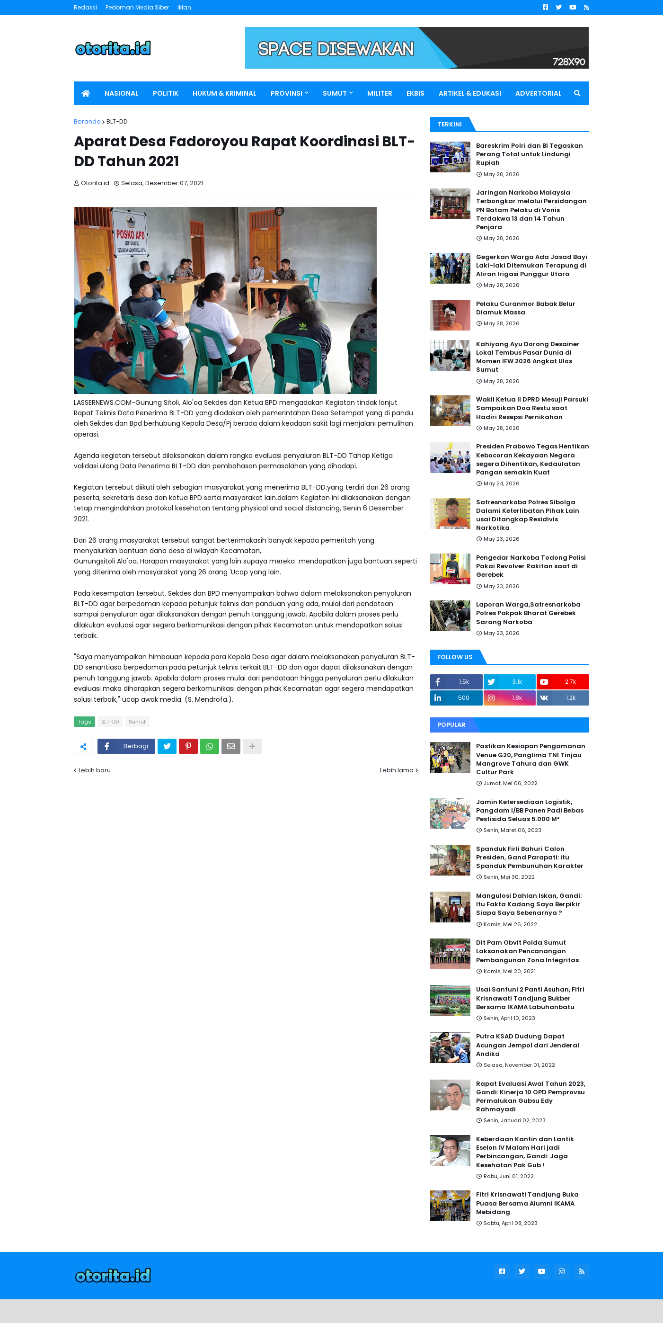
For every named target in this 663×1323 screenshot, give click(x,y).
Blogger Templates (139, 1310)
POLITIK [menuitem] (165, 93)
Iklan (184, 7)
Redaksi (85, 7)
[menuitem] (85, 93)
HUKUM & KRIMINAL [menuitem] (224, 93)
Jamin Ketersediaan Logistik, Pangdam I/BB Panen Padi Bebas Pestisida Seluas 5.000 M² (529, 810)
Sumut (137, 721)
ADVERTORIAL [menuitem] (538, 93)
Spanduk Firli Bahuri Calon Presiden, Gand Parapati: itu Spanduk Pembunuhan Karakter (529, 857)
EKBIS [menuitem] (415, 93)
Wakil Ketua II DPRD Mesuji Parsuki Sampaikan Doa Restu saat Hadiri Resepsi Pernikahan (532, 408)
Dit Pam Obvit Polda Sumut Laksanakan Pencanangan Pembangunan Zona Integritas (527, 951)
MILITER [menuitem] (379, 93)
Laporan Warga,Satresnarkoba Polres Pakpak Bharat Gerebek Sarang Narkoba (528, 613)
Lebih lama (397, 770)
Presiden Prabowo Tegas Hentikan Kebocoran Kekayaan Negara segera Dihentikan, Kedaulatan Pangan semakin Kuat (532, 459)
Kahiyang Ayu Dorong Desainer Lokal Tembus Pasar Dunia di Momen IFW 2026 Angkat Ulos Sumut (528, 357)
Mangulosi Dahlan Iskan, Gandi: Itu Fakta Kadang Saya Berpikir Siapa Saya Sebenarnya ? (529, 904)
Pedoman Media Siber (137, 7)
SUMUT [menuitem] (335, 93)
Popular (451, 724)
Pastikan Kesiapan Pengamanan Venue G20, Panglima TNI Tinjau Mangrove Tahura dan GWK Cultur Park (530, 759)
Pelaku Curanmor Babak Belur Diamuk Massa (525, 308)
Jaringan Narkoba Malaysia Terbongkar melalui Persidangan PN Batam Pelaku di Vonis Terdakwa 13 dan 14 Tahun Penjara (531, 210)
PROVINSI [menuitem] (286, 93)
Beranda (87, 121)
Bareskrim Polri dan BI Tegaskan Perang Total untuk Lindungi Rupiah (529, 154)
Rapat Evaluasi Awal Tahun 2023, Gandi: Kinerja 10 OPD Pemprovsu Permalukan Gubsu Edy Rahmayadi (530, 1097)
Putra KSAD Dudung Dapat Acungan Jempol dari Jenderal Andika (527, 1045)
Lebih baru (95, 770)
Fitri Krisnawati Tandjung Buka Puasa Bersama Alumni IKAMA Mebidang (527, 1203)
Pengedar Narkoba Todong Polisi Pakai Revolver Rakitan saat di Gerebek (531, 566)
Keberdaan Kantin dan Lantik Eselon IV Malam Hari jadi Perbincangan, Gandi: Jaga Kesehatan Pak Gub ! (525, 1152)
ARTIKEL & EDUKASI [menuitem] (470, 93)
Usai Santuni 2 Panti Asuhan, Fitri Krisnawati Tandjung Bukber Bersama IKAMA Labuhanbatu (530, 998)
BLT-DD (117, 121)
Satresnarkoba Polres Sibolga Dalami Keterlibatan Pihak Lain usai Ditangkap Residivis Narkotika (527, 515)
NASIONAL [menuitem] (122, 93)
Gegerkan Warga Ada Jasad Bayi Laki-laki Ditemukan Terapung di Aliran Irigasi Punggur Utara (531, 265)
